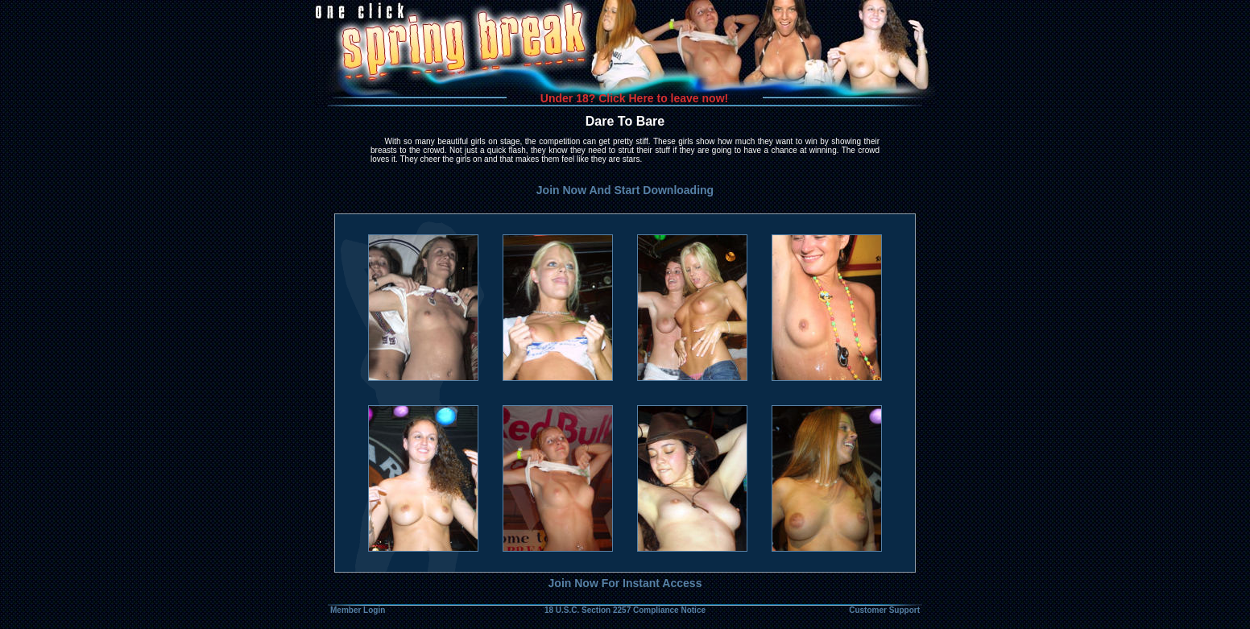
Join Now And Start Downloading (625, 190)
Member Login (357, 610)
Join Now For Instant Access (625, 583)
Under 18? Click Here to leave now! (634, 98)
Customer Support (884, 610)
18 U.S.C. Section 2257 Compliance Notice (625, 610)
